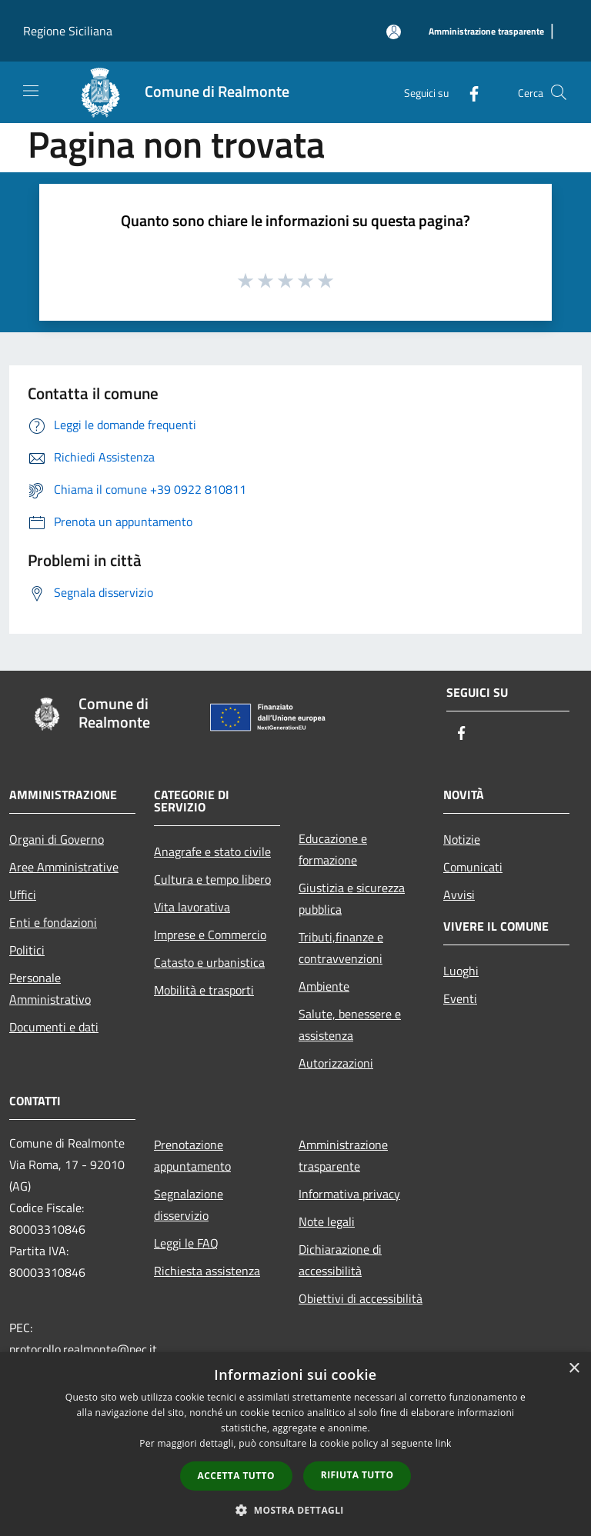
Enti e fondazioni (53, 922)
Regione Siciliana (67, 31)
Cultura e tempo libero (212, 879)
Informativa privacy (349, 1193)
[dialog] (295, 1444)
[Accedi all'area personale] (393, 32)
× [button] (573, 1368)
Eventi (460, 998)
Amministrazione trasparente (343, 1155)
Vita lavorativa (192, 907)
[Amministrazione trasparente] (486, 32)
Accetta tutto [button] (236, 1475)
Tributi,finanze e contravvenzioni (341, 948)
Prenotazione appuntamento (192, 1155)
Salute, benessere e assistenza (350, 1025)
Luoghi (461, 970)
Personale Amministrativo (50, 988)
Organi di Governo (56, 839)
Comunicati (473, 867)
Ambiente (324, 986)
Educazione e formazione (333, 849)
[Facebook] (467, 92)
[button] (295, 1510)
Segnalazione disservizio (188, 1204)
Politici (27, 950)
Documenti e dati (53, 1027)
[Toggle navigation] (31, 91)
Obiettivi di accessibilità (360, 1298)
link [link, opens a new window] (444, 1443)
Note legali (327, 1221)
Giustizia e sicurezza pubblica (352, 898)
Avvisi (459, 894)
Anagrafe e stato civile (212, 851)
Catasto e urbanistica (209, 962)
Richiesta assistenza (207, 1270)
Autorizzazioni (336, 1063)
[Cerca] (558, 92)
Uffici (22, 894)
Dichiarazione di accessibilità (340, 1260)
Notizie (461, 839)
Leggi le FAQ (186, 1243)
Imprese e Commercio (210, 934)
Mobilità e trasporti (204, 990)
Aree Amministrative (64, 867)
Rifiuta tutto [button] (357, 1474)
